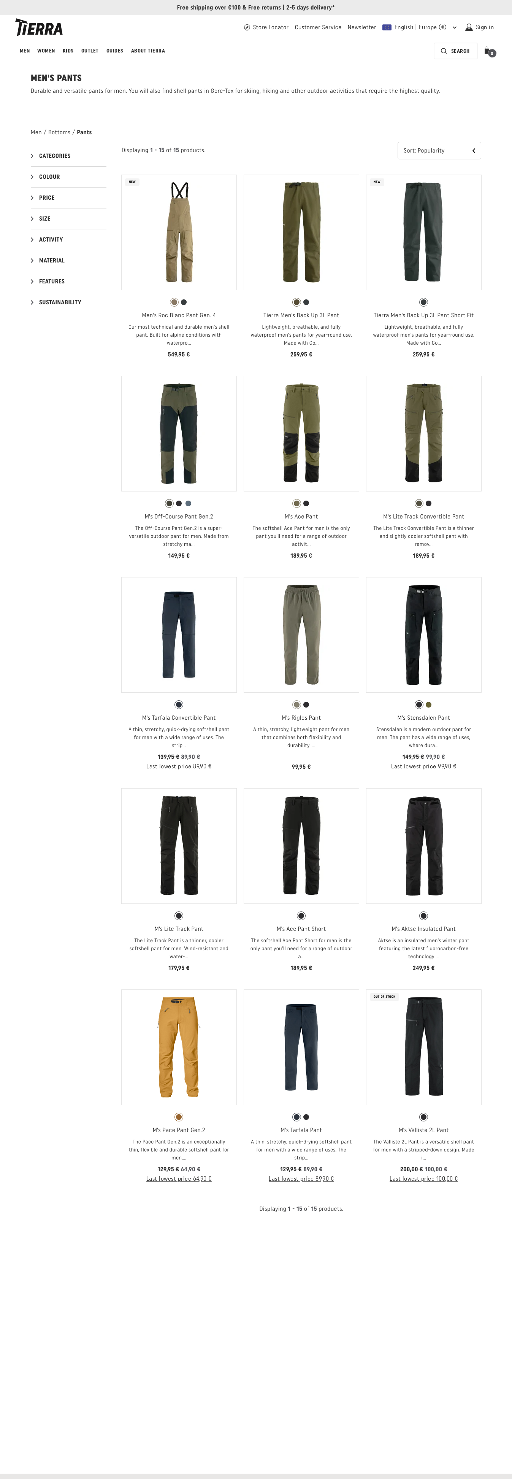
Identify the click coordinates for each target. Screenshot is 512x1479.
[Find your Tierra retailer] (266, 27)
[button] (488, 51)
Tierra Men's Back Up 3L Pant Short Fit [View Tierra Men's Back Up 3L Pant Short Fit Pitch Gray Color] (424, 315)
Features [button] (52, 281)
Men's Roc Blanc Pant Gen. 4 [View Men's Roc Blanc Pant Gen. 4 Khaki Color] (179, 315)
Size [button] (45, 218)
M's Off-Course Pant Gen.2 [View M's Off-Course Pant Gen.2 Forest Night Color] (179, 516)
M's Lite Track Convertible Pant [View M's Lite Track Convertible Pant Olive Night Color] (423, 516)
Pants (84, 132)
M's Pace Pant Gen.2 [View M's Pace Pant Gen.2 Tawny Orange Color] (179, 1130)
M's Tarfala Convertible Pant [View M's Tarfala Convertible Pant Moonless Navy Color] (179, 717)
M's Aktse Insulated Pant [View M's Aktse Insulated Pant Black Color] (424, 928)
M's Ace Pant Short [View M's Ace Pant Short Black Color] (301, 928)
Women (46, 51)
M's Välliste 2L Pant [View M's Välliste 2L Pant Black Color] (424, 1130)
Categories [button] (55, 155)
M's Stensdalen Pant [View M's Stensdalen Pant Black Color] (424, 717)
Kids (68, 51)
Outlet (90, 51)
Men (25, 51)
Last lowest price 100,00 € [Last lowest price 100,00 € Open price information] (424, 1178)
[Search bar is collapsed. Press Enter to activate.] (456, 51)
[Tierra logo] (39, 27)
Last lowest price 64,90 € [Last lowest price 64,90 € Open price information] (179, 1178)
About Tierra (148, 51)
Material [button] (52, 260)
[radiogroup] (179, 302)
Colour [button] (49, 176)
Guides (115, 51)
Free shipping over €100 (209, 7)
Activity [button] (51, 239)
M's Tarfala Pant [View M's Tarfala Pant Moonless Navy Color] (301, 1130)
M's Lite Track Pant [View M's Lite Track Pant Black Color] (178, 928)
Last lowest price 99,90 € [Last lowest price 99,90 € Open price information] (423, 766)
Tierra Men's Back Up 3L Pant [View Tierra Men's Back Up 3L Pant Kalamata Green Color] (301, 315)
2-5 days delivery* (310, 7)
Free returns (264, 7)
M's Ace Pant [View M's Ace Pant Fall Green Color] (301, 516)
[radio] (174, 302)
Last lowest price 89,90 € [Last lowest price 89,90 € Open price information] (178, 766)
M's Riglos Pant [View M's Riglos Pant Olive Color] (301, 717)
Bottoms (59, 132)
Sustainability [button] (60, 302)
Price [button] (47, 197)
